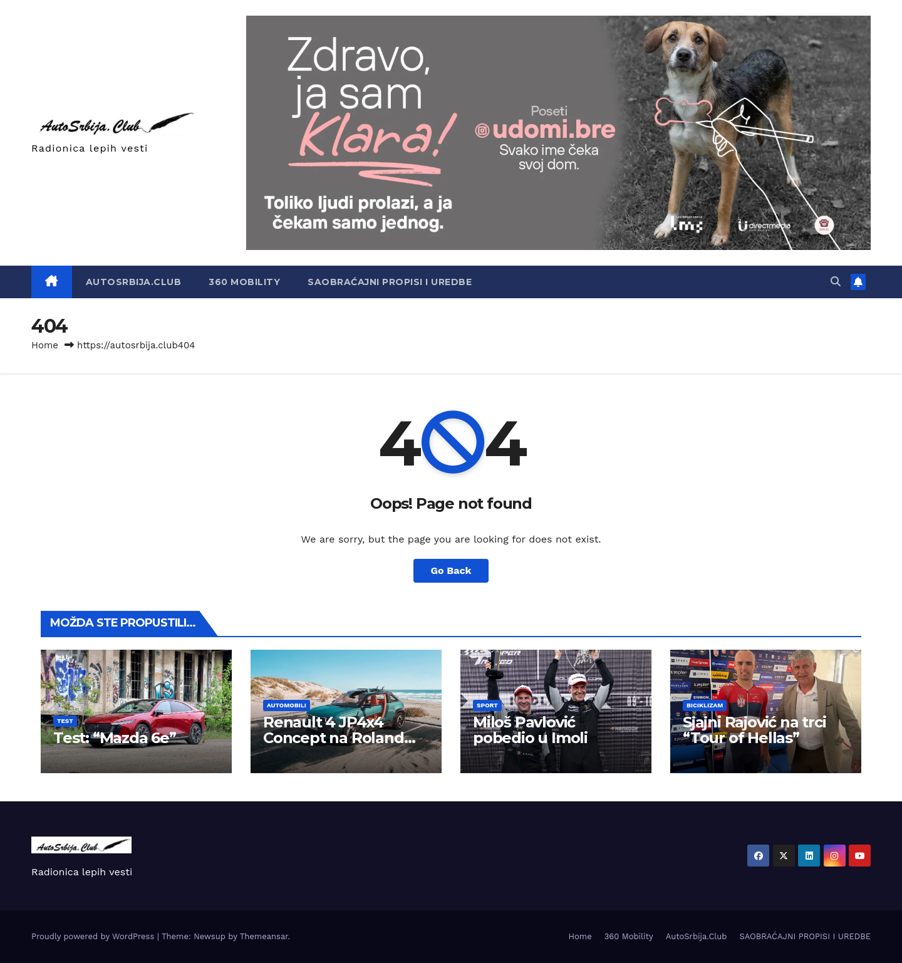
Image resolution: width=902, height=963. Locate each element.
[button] (836, 282)
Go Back (451, 570)
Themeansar (264, 936)
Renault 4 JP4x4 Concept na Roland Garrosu (333, 738)
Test (65, 720)
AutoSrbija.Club (134, 282)
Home (44, 345)
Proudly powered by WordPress (94, 936)
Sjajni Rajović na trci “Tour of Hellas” (754, 730)
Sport (487, 705)
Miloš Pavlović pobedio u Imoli (530, 730)
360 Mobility (244, 282)
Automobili (286, 705)
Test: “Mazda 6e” (114, 738)
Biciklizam (705, 705)
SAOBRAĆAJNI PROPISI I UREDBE (390, 282)
